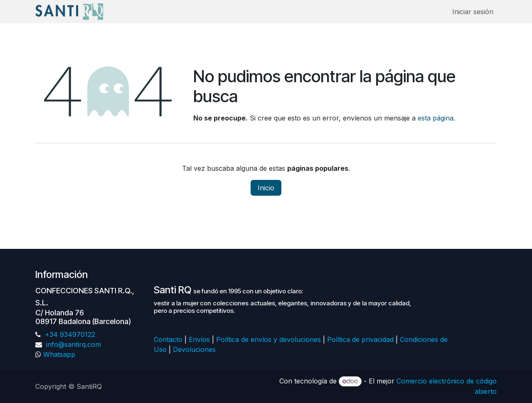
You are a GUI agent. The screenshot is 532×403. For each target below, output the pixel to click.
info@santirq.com (72, 344)
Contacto (168, 339)
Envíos (199, 339)
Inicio (266, 188)
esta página (435, 118)
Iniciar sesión (472, 11)
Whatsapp (59, 354)
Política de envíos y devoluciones (268, 339)
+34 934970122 (69, 334)
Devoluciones (195, 349)
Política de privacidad (360, 339)
